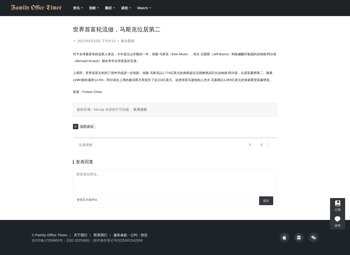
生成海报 (82, 144)
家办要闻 (127, 41)
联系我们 (100, 235)
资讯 (76, 8)
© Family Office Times (49, 235)
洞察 (92, 8)
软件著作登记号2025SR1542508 (118, 240)
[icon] (284, 237)
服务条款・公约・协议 (131, 235)
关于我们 (80, 235)
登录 (80, 199)
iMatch (142, 8)
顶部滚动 (86, 126)
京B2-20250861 (78, 240)
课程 (124, 8)
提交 (266, 200)
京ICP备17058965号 (47, 240)
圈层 (108, 8)
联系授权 (139, 109)
